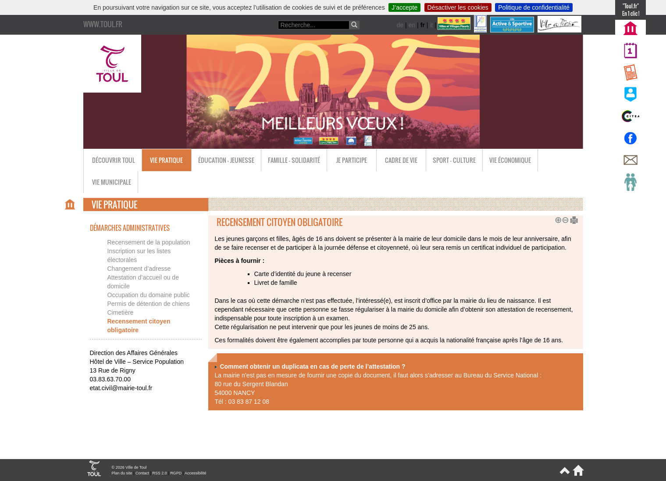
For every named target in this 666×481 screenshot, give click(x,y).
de (400, 25)
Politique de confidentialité (534, 7)
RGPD (176, 473)
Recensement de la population (148, 242)
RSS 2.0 (159, 473)
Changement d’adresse (139, 268)
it (431, 25)
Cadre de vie (401, 160)
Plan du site (122, 473)
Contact (142, 473)
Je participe (351, 160)
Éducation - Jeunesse (226, 160)
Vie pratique (166, 160)
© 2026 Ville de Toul (129, 467)
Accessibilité (196, 473)
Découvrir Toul (113, 160)
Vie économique (510, 160)
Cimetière (120, 312)
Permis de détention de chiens (148, 303)
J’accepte (404, 7)
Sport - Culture (454, 160)
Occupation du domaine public (148, 294)
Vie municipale (111, 182)
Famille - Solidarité (294, 160)
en (412, 25)
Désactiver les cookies (457, 7)
